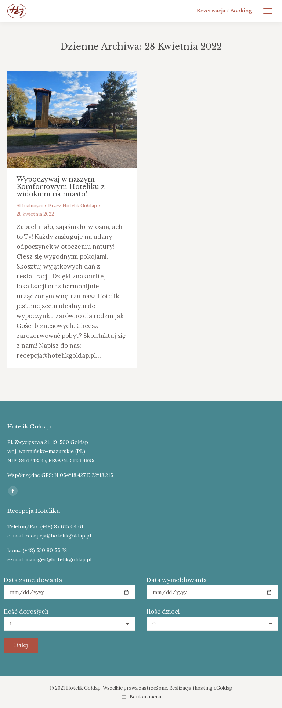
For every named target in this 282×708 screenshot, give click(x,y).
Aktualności (30, 205)
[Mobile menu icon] (269, 11)
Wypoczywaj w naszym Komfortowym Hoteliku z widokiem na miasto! (61, 186)
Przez (72, 205)
